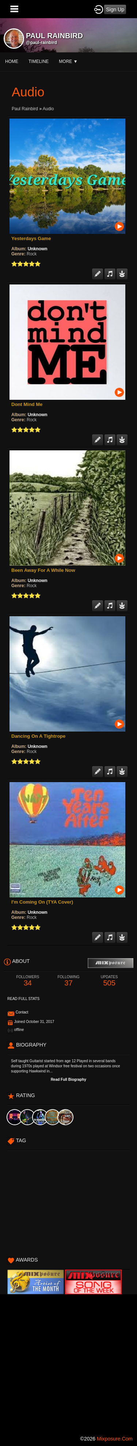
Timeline (38, 61)
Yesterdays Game (31, 238)
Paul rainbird (25, 108)
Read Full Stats (23, 999)
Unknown (37, 248)
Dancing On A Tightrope (38, 736)
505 (109, 981)
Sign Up (115, 9)
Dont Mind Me (26, 404)
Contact (22, 1012)
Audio (48, 108)
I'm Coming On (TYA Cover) (42, 902)
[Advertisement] (68, 1362)
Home (11, 61)
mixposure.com (115, 1439)
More (68, 61)
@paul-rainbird (41, 42)
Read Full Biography (68, 1079)
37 (68, 981)
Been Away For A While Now (43, 570)
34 (27, 981)
